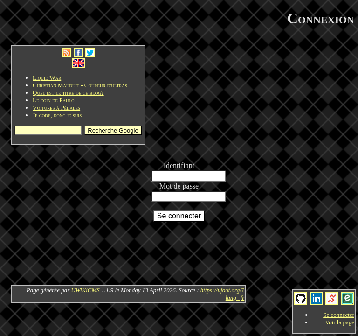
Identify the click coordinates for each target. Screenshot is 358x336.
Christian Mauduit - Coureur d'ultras (80, 85)
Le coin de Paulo (53, 100)
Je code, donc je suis (57, 115)
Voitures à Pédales (56, 107)
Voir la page (339, 322)
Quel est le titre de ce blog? (68, 92)
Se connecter (338, 314)
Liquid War (47, 77)
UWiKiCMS (85, 290)
